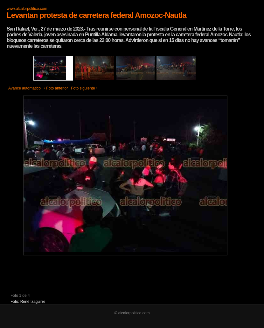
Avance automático (24, 88)
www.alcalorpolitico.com (27, 8)
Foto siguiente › (84, 88)
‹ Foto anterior (56, 88)
